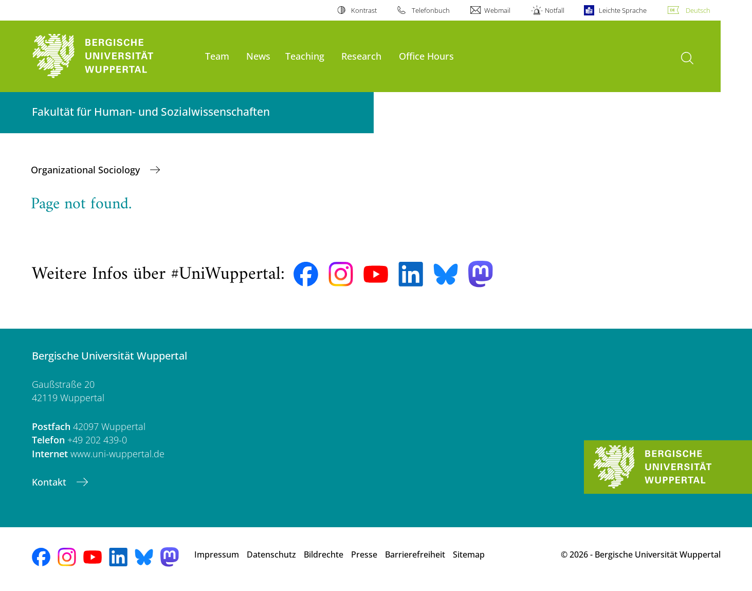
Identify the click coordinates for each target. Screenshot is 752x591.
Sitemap (469, 554)
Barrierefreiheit (415, 554)
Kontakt (50, 482)
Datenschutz (271, 554)
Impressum (216, 554)
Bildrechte (323, 554)
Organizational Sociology (86, 170)
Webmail (497, 10)
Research (361, 55)
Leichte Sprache (623, 10)
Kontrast (364, 10)
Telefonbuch (431, 10)
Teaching (304, 55)
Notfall (554, 10)
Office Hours (426, 55)
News (258, 55)
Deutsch (698, 10)
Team (217, 55)
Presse (364, 554)
